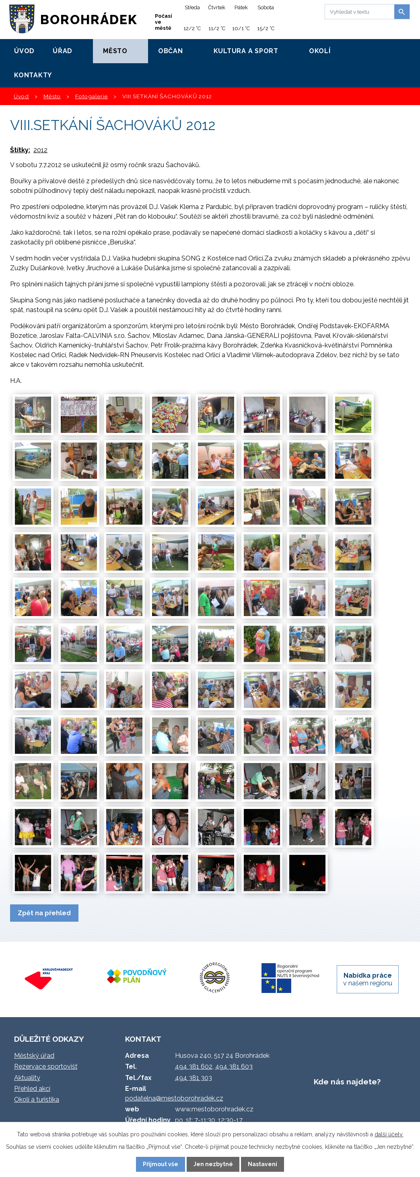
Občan (170, 51)
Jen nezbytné (213, 1164)
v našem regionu (367, 979)
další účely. (389, 1134)
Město (115, 51)
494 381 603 (234, 1066)
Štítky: (20, 150)
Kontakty (33, 75)
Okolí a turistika (36, 1099)
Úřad (62, 51)
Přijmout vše (160, 1164)
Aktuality (27, 1078)
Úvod (24, 51)
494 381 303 (193, 1078)
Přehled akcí (32, 1088)
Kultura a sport (246, 51)
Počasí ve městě (163, 22)
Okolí (320, 51)
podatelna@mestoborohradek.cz (174, 1098)
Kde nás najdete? (347, 1081)
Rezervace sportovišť (45, 1066)
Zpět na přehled (44, 913)
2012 (40, 150)
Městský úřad (34, 1055)
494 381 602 (193, 1066)
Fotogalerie (91, 96)
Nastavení (262, 1164)
